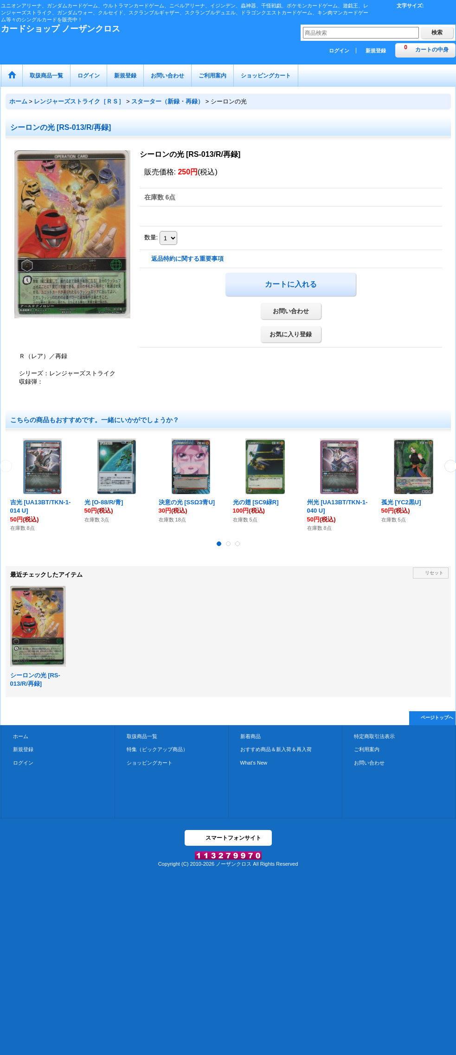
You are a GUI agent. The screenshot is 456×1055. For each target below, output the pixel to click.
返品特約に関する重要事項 (187, 258)
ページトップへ (437, 717)
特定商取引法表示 (374, 736)
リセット (434, 572)
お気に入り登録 (291, 334)
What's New (254, 763)
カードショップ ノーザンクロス (60, 28)
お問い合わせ (291, 311)
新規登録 (376, 50)
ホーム (20, 736)
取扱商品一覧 (142, 736)
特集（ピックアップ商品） (157, 749)
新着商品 (250, 736)
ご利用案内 (366, 749)
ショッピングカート (150, 763)
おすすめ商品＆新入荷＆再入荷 (276, 749)
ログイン (339, 50)
